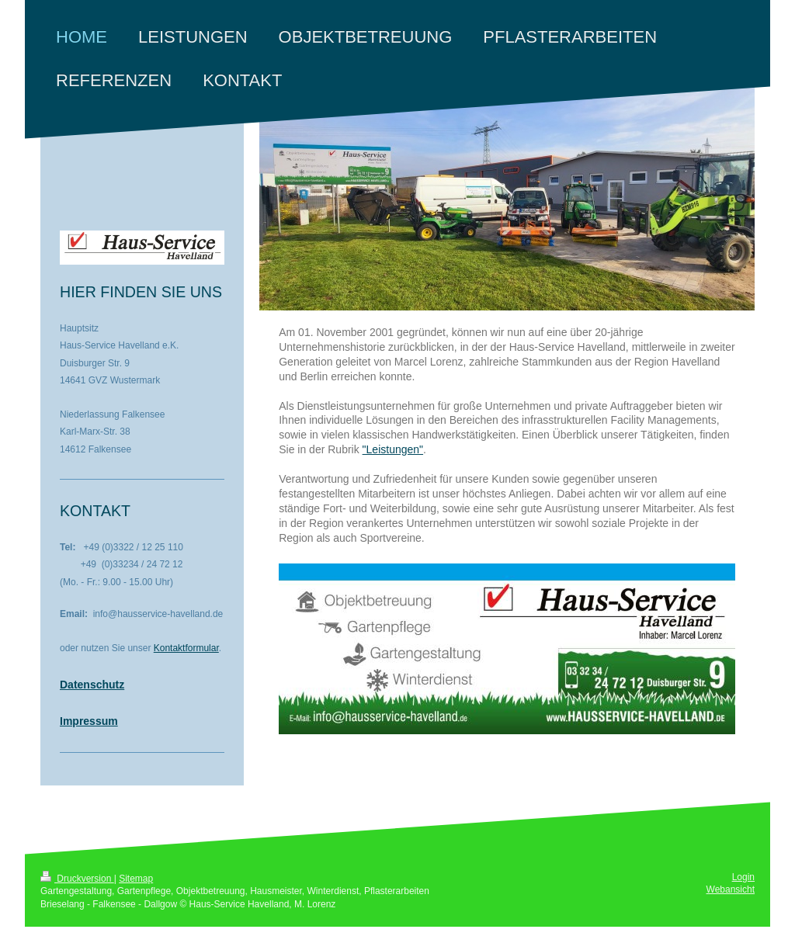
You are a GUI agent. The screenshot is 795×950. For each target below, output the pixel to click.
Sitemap (136, 878)
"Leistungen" (393, 449)
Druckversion (77, 878)
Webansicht (730, 889)
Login (743, 877)
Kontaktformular (186, 648)
